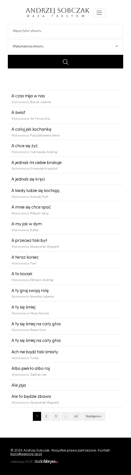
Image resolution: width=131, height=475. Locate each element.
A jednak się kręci (28, 179)
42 (76, 416)
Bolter (34, 230)
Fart (33, 263)
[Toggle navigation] (99, 12)
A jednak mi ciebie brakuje (36, 162)
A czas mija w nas (28, 95)
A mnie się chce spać (31, 207)
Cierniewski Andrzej (43, 152)
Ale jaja (18, 385)
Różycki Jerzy (39, 213)
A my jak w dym (26, 223)
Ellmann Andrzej (41, 280)
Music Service (39, 313)
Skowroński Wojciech (44, 247)
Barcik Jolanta (40, 102)
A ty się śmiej (23, 307)
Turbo (34, 358)
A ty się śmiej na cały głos (36, 323)
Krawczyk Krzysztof (44, 168)
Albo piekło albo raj (30, 368)
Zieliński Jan (38, 375)
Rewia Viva (38, 330)
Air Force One (40, 119)
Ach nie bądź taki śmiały (34, 351)
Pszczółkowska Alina (44, 135)
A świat (18, 112)
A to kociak (21, 273)
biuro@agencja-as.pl (26, 454)
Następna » (94, 416)
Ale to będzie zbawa (31, 396)
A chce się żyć (24, 145)
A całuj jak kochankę (31, 129)
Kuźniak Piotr (39, 197)
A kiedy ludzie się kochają (35, 190)
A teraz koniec (25, 257)
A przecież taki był (29, 240)
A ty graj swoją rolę (30, 290)
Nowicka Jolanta (42, 296)
